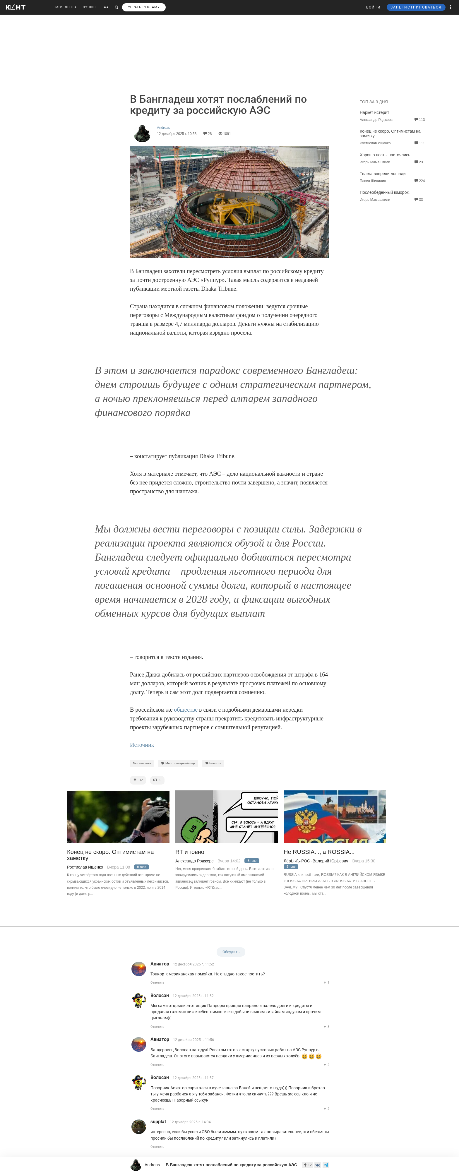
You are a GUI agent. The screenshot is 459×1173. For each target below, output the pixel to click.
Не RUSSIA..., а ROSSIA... (319, 852)
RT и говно (189, 852)
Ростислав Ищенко (85, 867)
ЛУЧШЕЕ (90, 7)
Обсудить (230, 952)
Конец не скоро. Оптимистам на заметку (110, 855)
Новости (213, 763)
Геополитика (142, 763)
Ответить (157, 982)
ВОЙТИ (373, 7)
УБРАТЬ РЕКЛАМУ (144, 7)
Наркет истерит (374, 112)
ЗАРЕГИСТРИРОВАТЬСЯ (416, 7)
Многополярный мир (178, 763)
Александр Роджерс (194, 861)
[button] (451, 7)
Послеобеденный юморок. (385, 192)
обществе (186, 709)
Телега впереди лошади (383, 173)
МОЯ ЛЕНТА (66, 7)
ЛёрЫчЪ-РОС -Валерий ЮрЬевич (316, 861)
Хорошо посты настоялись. (386, 155)
